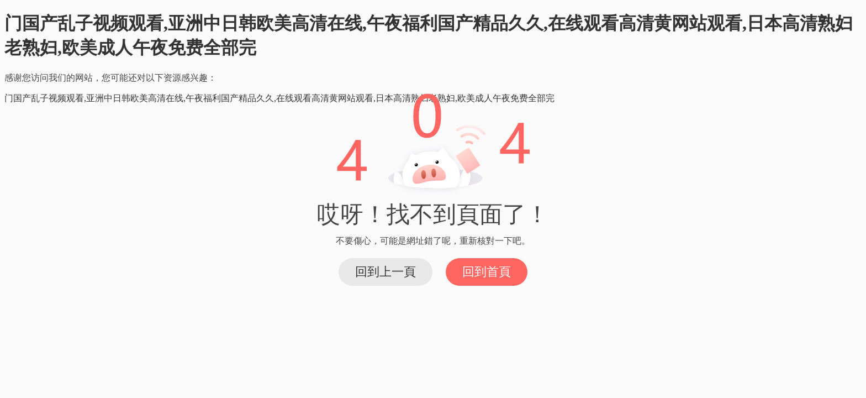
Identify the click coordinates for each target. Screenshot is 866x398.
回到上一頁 (385, 272)
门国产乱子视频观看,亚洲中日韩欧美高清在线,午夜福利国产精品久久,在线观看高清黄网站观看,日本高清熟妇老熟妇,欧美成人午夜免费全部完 (279, 98)
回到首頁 (486, 272)
